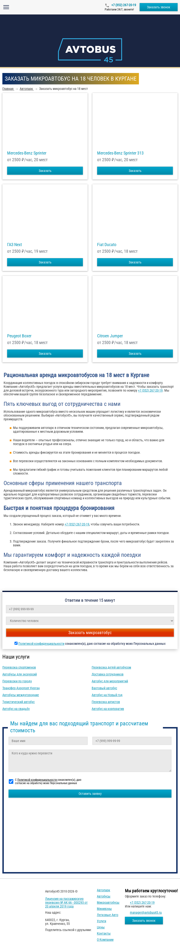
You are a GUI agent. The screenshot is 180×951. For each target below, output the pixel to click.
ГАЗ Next (14, 245)
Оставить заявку (90, 794)
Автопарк (103, 890)
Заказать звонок (158, 7)
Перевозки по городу (17, 681)
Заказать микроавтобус (90, 632)
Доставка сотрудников (107, 674)
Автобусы (103, 896)
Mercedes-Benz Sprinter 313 (120, 153)
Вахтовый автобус (104, 688)
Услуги (101, 921)
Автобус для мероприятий (110, 681)
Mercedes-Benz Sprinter (26, 153)
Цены (101, 927)
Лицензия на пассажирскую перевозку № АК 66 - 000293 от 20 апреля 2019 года (66, 902)
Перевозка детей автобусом (111, 667)
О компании (105, 939)
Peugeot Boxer (19, 336)
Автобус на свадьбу (16, 709)
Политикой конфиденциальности (41, 643)
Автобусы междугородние (20, 695)
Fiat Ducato (106, 245)
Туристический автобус (18, 702)
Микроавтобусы (108, 902)
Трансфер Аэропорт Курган (21, 688)
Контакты (104, 933)
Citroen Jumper (110, 336)
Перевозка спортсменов (19, 667)
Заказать (45, 171)
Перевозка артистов (106, 702)
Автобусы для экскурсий (19, 674)
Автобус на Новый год (107, 695)
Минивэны (104, 909)
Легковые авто (107, 915)
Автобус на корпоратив (108, 709)
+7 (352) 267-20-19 (123, 5)
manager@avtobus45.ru (146, 912)
